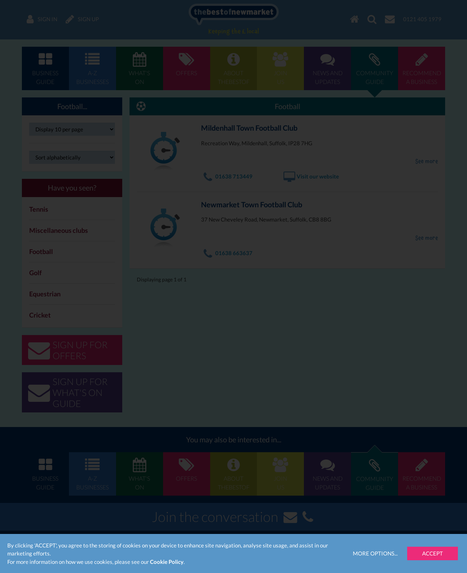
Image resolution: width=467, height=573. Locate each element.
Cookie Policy (167, 561)
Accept (432, 553)
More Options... (375, 553)
